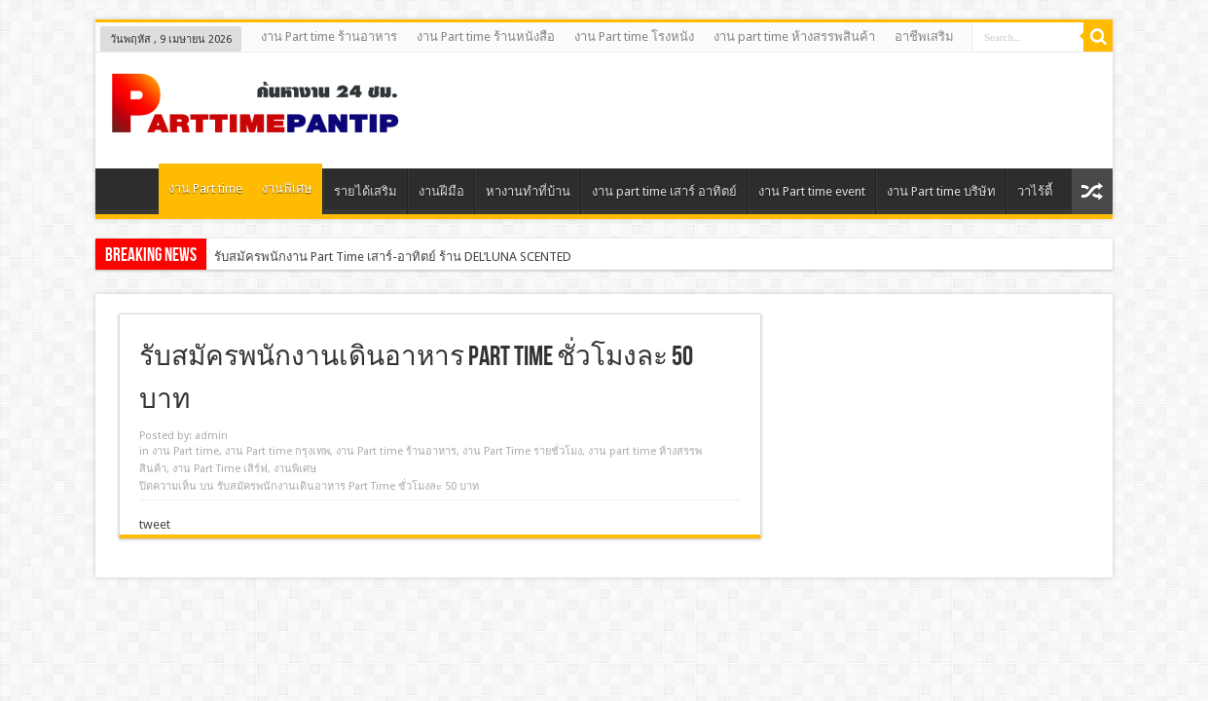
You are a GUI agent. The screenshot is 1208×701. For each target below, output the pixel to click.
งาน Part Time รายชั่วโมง (522, 451)
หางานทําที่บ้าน (528, 191)
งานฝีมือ (441, 191)
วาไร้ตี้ (1034, 191)
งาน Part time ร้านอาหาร (329, 36)
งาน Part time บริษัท (941, 191)
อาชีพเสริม (924, 36)
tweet (154, 524)
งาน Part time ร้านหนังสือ (486, 36)
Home (132, 193)
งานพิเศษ (287, 188)
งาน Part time (205, 188)
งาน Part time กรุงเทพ (277, 451)
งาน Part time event (811, 191)
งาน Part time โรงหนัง (634, 36)
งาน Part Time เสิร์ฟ (220, 468)
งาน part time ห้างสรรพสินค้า (794, 36)
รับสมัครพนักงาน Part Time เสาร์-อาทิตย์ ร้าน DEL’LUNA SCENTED (392, 256)
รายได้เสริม (365, 191)
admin (211, 435)
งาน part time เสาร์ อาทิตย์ (664, 191)
